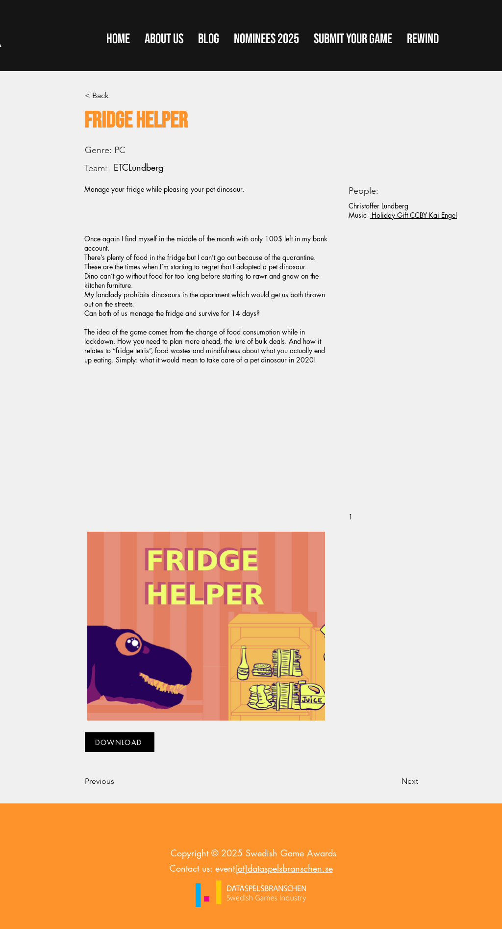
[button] (353, 39)
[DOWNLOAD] (119, 742)
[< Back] (117, 95)
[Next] (393, 781)
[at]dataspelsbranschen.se (284, 868)
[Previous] (117, 781)
